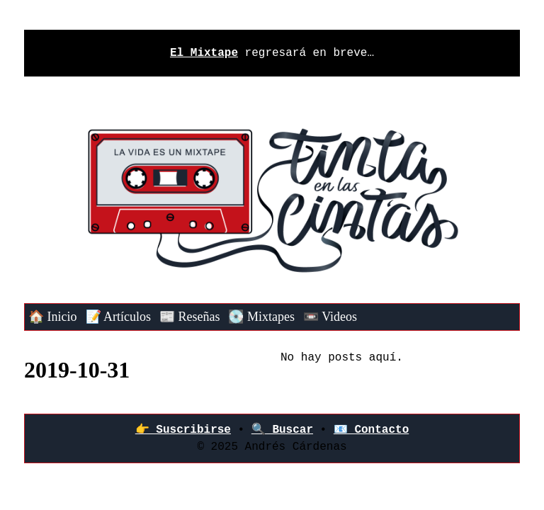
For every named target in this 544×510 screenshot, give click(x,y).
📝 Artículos (119, 317)
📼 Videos (330, 317)
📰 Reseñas (189, 317)
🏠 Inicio (52, 317)
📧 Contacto (371, 430)
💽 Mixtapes (261, 317)
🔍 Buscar (282, 430)
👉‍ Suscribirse (183, 430)
